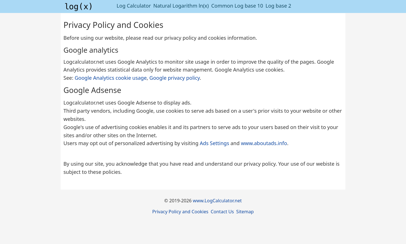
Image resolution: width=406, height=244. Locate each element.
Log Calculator (134, 5)
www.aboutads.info (264, 143)
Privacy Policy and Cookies (180, 211)
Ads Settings (214, 143)
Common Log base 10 (237, 5)
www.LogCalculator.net (217, 201)
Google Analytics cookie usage (111, 77)
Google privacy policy (174, 77)
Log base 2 (278, 5)
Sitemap (245, 211)
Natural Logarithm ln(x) (181, 5)
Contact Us (222, 211)
